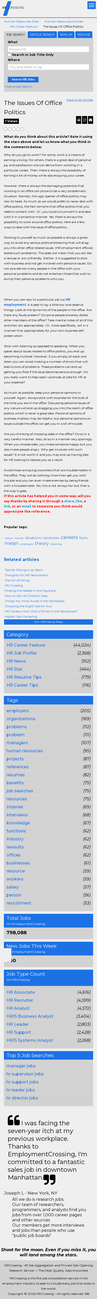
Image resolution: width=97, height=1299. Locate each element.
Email (39, 522)
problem (15, 734)
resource (15, 871)
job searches (19, 790)
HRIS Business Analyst (30, 1016)
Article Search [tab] (42, 34)
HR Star (14, 669)
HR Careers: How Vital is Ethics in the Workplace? (41, 611)
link (7, 506)
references (17, 766)
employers (17, 710)
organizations (20, 718)
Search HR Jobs (23, 79)
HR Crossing (14, 585)
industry (15, 839)
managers (17, 742)
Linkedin (30, 522)
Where (14, 60)
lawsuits (15, 847)
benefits (15, 782)
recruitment (18, 903)
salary (12, 887)
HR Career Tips (22, 685)
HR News (16, 661)
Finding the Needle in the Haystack (30, 590)
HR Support (18, 1032)
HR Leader (17, 1024)
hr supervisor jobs (25, 1074)
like (79, 501)
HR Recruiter (19, 1000)
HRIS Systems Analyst (29, 1040)
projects (15, 758)
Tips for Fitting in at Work (24, 570)
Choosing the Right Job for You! (28, 606)
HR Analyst (18, 1008)
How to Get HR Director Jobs (26, 596)
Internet (14, 806)
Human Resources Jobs (21, 21)
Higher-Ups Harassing (21, 616)
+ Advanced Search (18, 86)
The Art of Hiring (17, 580)
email (26, 506)
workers (15, 879)
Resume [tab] (84, 34)
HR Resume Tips (24, 677)
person (13, 895)
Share (7, 522)
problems (16, 726)
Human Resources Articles (63, 21)
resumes (15, 774)
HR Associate (20, 992)
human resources (24, 750)
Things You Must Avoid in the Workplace (34, 601)
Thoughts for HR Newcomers (26, 575)
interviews (17, 814)
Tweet (22, 522)
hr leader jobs (20, 1090)
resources (16, 798)
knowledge (18, 823)
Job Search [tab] (15, 34)
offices (13, 855)
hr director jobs (22, 1098)
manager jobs (21, 1065)
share (69, 501)
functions (16, 831)
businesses (18, 863)
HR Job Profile (21, 653)
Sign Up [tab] (66, 34)
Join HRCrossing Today (48, 622)
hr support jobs (22, 1082)
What (12, 42)
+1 (15, 522)
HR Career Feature (23, 26)
